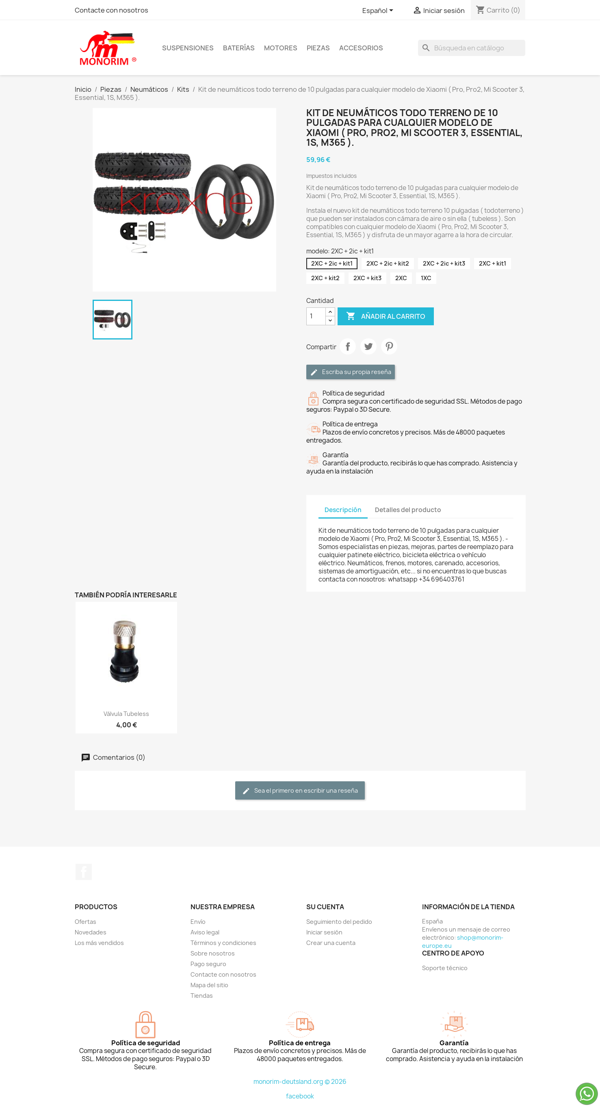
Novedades (90, 932)
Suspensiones (188, 47)
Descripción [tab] (343, 510)
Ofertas (85, 921)
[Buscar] (471, 48)
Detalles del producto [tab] (408, 510)
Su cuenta (325, 906)
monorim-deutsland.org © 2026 (300, 1081)
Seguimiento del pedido (339, 921)
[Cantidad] (316, 316)
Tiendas (202, 995)
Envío (198, 921)
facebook (300, 1096)
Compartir (348, 346)
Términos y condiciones (223, 943)
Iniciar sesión (324, 932)
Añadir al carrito (385, 316)
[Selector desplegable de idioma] (379, 11)
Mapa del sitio (209, 985)
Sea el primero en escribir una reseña (300, 791)
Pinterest (389, 346)
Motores (280, 47)
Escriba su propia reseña (350, 372)
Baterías (239, 47)
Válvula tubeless (126, 714)
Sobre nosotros (213, 953)
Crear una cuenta (330, 943)
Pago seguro (208, 964)
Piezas (318, 47)
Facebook (84, 872)
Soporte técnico (445, 968)
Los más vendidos (99, 943)
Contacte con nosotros (111, 10)
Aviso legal (205, 932)
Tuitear (368, 346)
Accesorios (361, 47)
